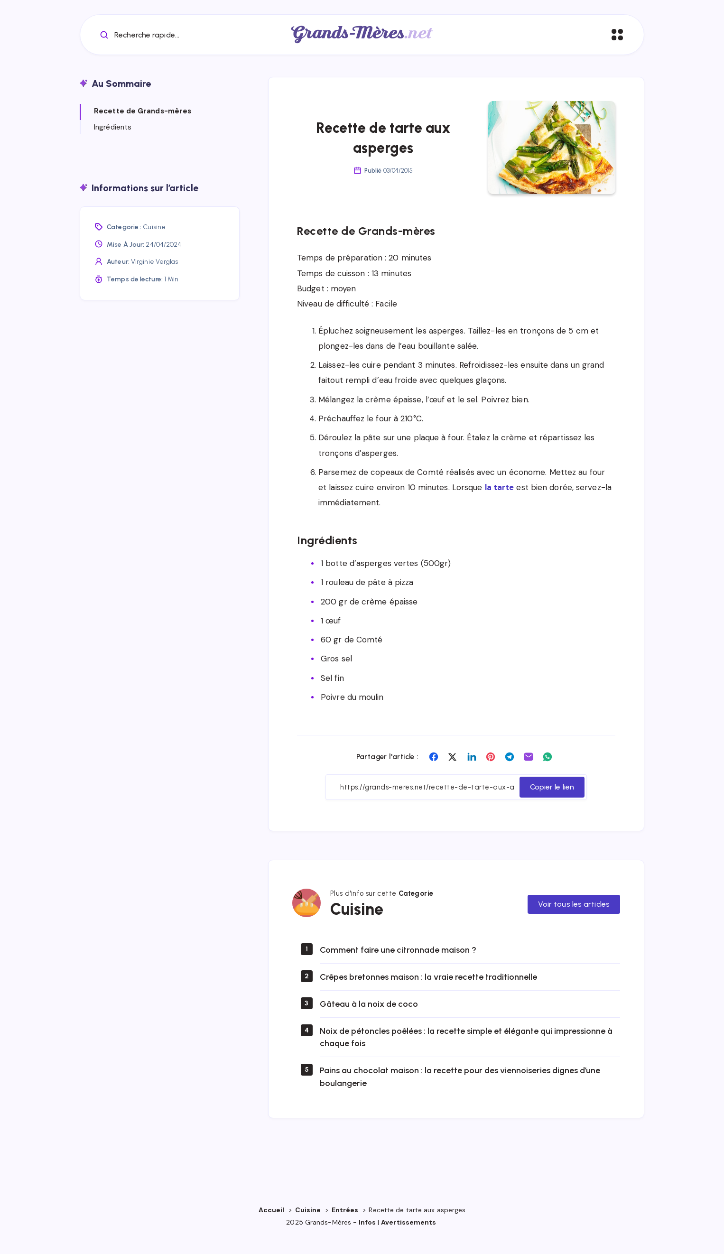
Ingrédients (112, 143)
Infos (367, 1238)
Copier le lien (552, 803)
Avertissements (409, 1238)
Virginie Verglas (154, 278)
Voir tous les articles (574, 919)
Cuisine (154, 243)
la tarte (499, 503)
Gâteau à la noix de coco (369, 1020)
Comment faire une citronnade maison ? (398, 966)
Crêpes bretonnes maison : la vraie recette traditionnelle (428, 993)
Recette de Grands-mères (142, 127)
